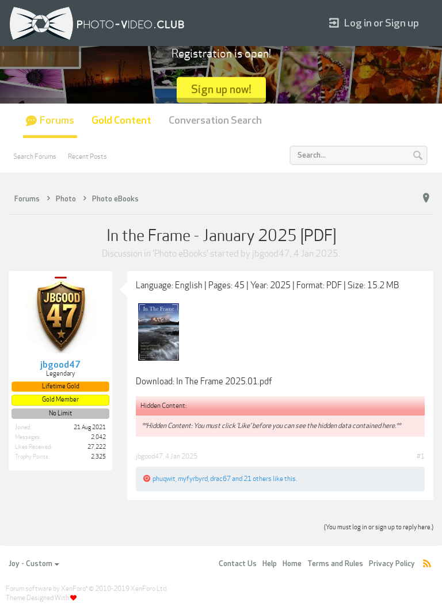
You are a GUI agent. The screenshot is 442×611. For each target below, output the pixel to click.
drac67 (220, 479)
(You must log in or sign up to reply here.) (378, 527)
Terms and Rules (335, 563)
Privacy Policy (392, 563)
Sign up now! (221, 89)
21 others (257, 479)
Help (269, 563)
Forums (57, 120)
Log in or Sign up (374, 23)
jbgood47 (271, 253)
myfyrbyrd (193, 479)
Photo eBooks (180, 253)
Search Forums (34, 156)
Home (292, 563)
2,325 (98, 456)
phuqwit (164, 479)
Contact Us (238, 563)
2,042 (98, 437)
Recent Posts (87, 156)
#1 (421, 456)
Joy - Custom (34, 563)
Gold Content (121, 120)
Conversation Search (215, 120)
